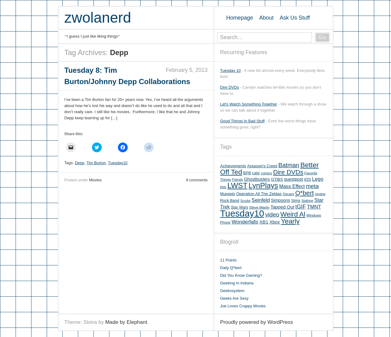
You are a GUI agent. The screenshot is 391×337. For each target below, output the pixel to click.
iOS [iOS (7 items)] (307, 179)
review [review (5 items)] (320, 194)
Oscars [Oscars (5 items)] (288, 194)
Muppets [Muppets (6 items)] (227, 193)
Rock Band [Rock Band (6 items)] (229, 200)
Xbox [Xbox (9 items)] (274, 221)
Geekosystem (232, 290)
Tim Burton (96, 163)
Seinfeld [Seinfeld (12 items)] (261, 200)
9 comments (197, 180)
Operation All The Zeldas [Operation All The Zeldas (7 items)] (259, 193)
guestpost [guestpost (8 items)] (293, 179)
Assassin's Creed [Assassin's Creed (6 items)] (262, 166)
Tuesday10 (117, 163)
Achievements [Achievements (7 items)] (233, 166)
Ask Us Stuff (295, 18)
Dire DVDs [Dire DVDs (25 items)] (288, 172)
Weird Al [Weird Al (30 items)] (292, 214)
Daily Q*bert (231, 267)
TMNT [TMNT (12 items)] (314, 207)
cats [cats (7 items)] (256, 173)
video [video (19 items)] (272, 214)
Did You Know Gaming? (241, 275)
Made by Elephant (126, 322)
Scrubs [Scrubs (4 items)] (245, 200)
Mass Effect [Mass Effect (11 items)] (292, 186)
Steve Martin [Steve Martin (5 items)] (259, 207)
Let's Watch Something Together (248, 104)
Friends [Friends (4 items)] (237, 179)
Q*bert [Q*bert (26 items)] (304, 192)
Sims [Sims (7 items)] (295, 200)
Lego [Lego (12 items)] (317, 179)
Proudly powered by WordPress (256, 322)
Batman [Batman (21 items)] (288, 165)
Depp (79, 163)
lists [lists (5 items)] (223, 187)
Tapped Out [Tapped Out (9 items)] (282, 206)
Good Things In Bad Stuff (242, 121)
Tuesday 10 (230, 70)
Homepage (239, 18)
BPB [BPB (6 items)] (247, 173)
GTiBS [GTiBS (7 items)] (277, 179)
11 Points (228, 260)
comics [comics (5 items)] (266, 173)
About (266, 18)
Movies (95, 180)
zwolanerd (97, 17)
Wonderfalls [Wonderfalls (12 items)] (245, 222)
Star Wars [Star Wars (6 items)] (239, 207)
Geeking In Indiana (237, 283)
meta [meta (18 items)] (312, 186)
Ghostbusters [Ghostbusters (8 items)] (257, 179)
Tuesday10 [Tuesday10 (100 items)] (242, 213)
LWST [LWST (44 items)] (237, 185)
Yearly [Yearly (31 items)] (290, 221)
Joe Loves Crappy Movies (243, 306)
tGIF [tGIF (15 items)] (300, 207)
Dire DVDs (229, 87)
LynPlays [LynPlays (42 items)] (263, 185)
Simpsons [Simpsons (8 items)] (280, 200)
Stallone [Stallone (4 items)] (307, 200)
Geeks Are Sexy (234, 298)
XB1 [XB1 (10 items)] (263, 221)
